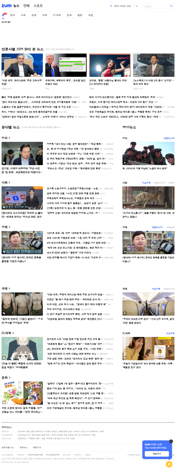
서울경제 (146, 182)
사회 (23, 15)
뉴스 (16, 6)
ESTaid (6, 462)
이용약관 (20, 454)
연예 (26, 6)
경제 (34, 15)
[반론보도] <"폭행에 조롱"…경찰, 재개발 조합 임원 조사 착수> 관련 (46, 438)
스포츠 (38, 6)
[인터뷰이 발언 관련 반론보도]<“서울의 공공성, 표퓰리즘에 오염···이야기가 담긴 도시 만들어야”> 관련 (61, 431)
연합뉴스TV (6, 88)
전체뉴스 (24, 447)
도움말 (87, 454)
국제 (44, 15)
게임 (90, 15)
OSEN (91, 88)
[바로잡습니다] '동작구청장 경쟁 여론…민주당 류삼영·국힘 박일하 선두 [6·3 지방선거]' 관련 (56, 435)
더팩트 (171, 182)
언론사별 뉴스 (8, 447)
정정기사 (6, 427)
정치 (12, 15)
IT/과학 (57, 15)
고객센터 (77, 454)
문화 (69, 15)
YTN (47, 88)
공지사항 (66, 454)
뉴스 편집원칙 (7, 454)
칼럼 (79, 15)
